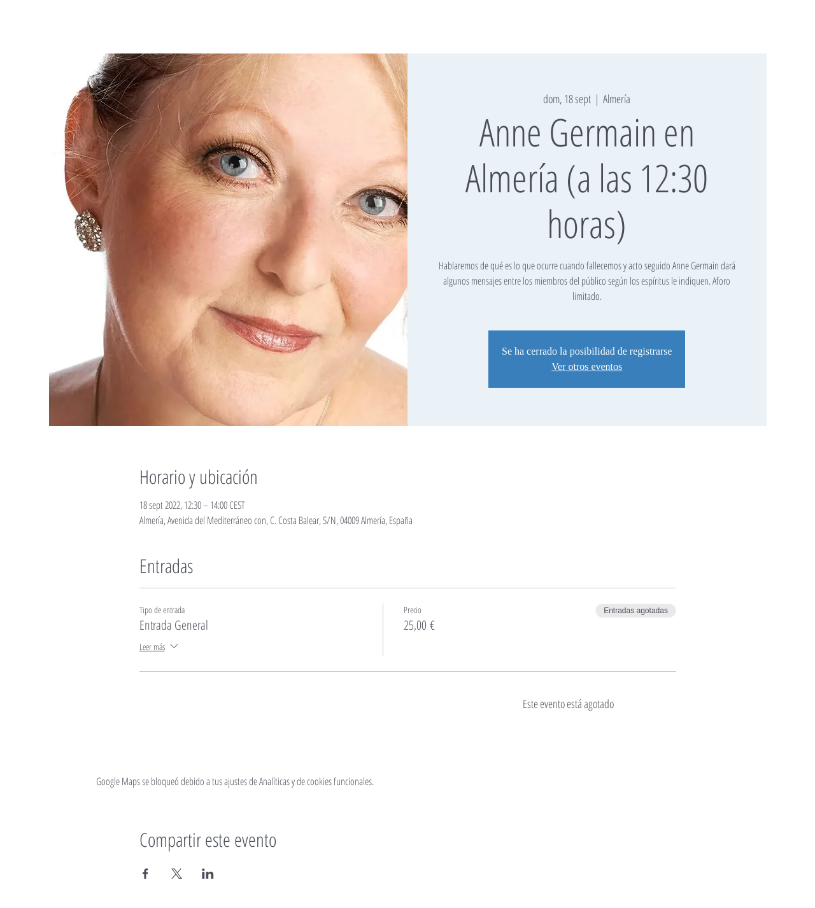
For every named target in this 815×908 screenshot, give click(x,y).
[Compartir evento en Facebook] (145, 874)
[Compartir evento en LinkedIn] (208, 874)
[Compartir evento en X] (177, 874)
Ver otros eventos (586, 366)
